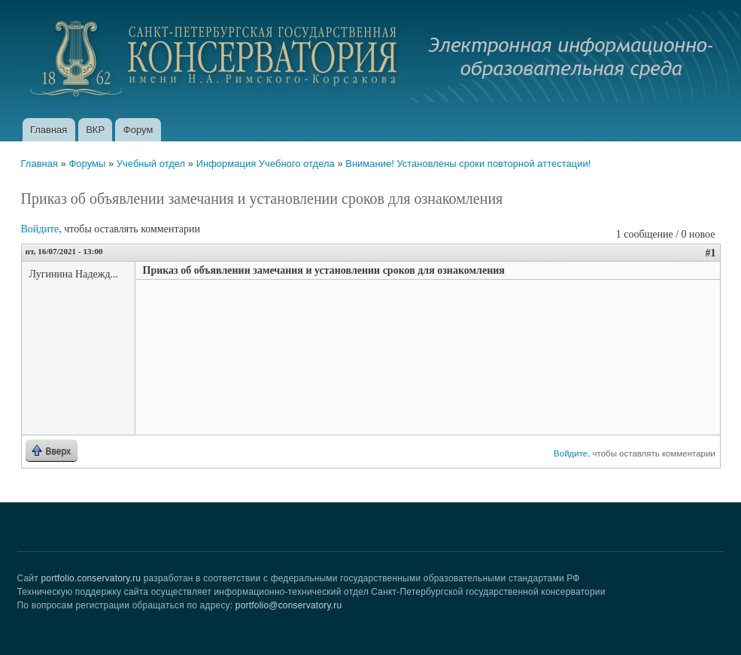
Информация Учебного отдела (265, 163)
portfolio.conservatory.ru (91, 578)
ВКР (95, 129)
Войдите (40, 229)
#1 (711, 253)
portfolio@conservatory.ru (288, 605)
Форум (138, 129)
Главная (48, 129)
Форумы (86, 163)
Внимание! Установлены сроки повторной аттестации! (468, 163)
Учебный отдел (151, 163)
